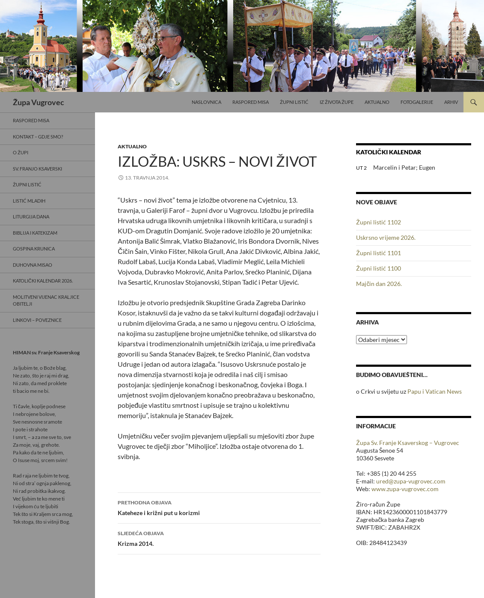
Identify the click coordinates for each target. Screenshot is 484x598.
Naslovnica (206, 102)
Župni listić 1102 (378, 222)
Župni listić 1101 (378, 252)
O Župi (20, 152)
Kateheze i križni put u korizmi (219, 507)
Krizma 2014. (219, 537)
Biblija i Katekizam (35, 233)
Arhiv (451, 102)
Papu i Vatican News (434, 391)
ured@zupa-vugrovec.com (410, 481)
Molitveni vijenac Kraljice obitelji (46, 300)
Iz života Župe (336, 102)
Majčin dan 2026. (379, 283)
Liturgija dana (31, 216)
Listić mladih (29, 200)
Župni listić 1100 (378, 268)
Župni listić (294, 102)
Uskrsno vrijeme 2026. (386, 237)
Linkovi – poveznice (37, 320)
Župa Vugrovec (38, 102)
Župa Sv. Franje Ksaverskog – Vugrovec (407, 442)
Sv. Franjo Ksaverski (37, 168)
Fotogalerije (417, 102)
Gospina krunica (34, 248)
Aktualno (377, 102)
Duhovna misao (32, 265)
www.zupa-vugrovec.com (405, 488)
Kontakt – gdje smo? (38, 136)
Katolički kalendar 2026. (43, 280)
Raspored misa (250, 102)
